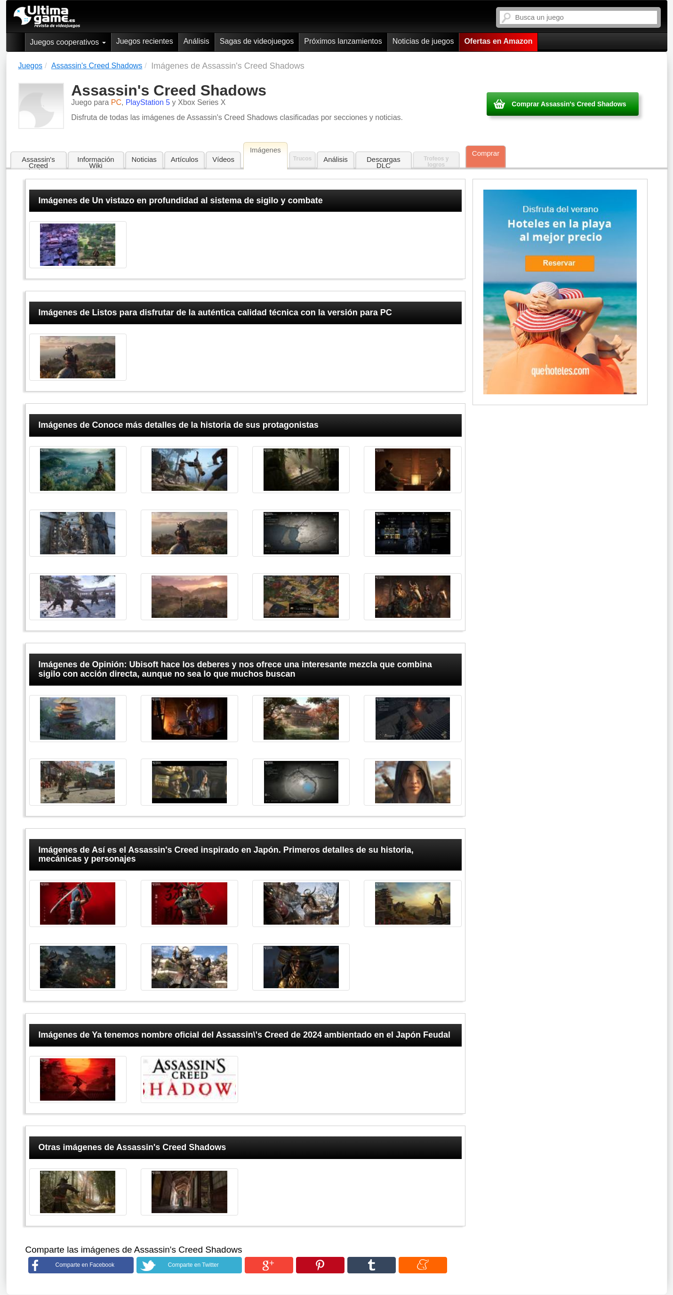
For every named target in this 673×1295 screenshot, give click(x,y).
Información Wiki (95, 162)
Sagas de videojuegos (257, 41)
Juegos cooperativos (68, 42)
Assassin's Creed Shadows (38, 162)
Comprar (485, 153)
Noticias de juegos (423, 41)
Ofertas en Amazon (498, 41)
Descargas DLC (384, 162)
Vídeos (223, 159)
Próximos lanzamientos (343, 41)
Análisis (196, 41)
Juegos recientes (144, 41)
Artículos (184, 159)
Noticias (144, 159)
